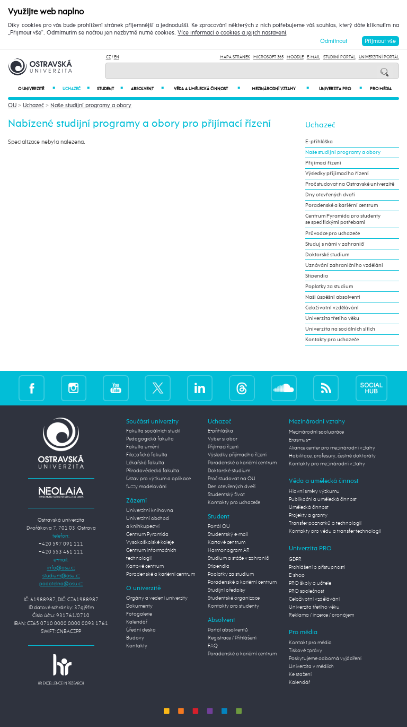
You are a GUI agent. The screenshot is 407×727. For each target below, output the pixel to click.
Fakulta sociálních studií (153, 431)
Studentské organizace (234, 598)
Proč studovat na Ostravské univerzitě (349, 184)
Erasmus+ (300, 440)
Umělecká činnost (309, 507)
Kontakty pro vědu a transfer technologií (335, 531)
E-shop (297, 575)
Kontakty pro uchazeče (332, 339)
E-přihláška (319, 141)
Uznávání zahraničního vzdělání (344, 265)
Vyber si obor (222, 439)
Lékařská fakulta (145, 462)
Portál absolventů (228, 630)
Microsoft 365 (268, 57)
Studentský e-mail (228, 534)
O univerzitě (36, 88)
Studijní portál (339, 57)
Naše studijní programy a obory (90, 105)
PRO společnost (306, 591)
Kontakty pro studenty (233, 606)
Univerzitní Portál (379, 57)
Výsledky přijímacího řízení (337, 173)
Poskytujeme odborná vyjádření (325, 658)
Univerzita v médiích (311, 666)
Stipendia (316, 276)
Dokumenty (139, 606)
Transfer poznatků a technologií (325, 523)
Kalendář (136, 622)
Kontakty (136, 645)
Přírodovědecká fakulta (152, 470)
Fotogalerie (139, 614)
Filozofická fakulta (146, 454)
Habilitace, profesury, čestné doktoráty (332, 455)
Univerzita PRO (340, 88)
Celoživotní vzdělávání (332, 307)
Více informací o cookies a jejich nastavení (232, 33)
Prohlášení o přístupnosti (317, 567)
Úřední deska (141, 630)
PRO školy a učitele (310, 583)
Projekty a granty (308, 515)
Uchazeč (76, 88)
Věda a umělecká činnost (207, 88)
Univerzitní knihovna (149, 510)
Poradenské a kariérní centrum (341, 205)
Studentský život (226, 494)
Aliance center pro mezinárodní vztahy (332, 448)
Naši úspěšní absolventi (332, 297)
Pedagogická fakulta (150, 439)
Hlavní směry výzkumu (314, 491)
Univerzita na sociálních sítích (340, 329)
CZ (108, 57)
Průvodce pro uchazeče (332, 233)
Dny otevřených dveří (330, 194)
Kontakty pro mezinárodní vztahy (327, 463)
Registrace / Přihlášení (232, 638)
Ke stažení (300, 674)
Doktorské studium (327, 254)
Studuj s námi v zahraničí (335, 244)
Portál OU (219, 526)
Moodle (295, 57)
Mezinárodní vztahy (280, 88)
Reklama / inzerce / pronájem (321, 615)
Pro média (381, 89)
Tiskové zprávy (305, 650)
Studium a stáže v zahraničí (238, 558)
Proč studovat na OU (231, 478)
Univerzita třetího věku (332, 318)
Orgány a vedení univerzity (157, 598)
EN (116, 57)
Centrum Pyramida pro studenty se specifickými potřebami (343, 219)
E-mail (313, 57)
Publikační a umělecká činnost (323, 499)
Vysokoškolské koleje (150, 542)
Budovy (135, 638)
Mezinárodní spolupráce (316, 432)
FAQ (213, 645)
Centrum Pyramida (147, 534)
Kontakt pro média (310, 642)
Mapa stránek (235, 57)
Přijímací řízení (323, 163)
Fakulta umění (142, 446)
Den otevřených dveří (231, 486)
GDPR (295, 559)
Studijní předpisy (226, 590)
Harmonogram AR (229, 550)
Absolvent (147, 88)
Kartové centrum (145, 566)
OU (12, 105)
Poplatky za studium (329, 286)
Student (110, 88)
